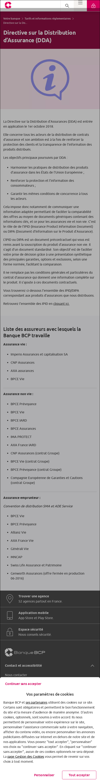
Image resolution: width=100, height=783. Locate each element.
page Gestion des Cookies (25, 756)
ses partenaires (36, 702)
